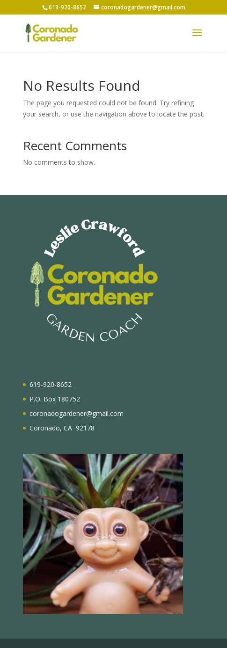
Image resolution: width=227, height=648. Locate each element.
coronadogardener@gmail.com (76, 413)
